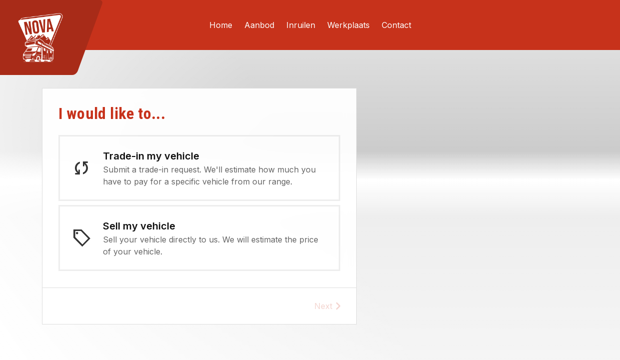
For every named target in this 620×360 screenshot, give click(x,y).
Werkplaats (348, 25)
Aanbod (259, 25)
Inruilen (300, 25)
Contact (396, 25)
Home (220, 25)
